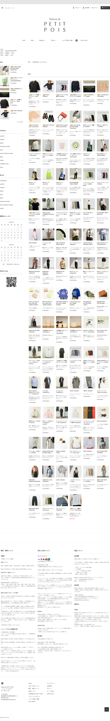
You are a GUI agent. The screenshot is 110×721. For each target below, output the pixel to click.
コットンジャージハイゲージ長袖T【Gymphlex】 (75, 421)
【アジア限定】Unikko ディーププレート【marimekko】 (75, 155)
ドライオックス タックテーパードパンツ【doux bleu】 (61, 214)
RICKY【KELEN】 (16, 111)
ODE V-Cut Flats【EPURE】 (48, 125)
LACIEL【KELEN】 (60, 480)
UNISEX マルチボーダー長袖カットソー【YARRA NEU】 (89, 362)
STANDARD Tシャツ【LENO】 (16, 89)
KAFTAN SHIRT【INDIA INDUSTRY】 (102, 213)
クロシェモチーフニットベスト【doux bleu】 (75, 452)
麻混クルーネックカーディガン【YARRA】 (76, 95)
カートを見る (50, 691)
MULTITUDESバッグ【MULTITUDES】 (101, 154)
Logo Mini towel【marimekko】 (102, 95)
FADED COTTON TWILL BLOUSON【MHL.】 (48, 452)
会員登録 (87, 7)
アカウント (78, 7)
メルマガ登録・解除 (67, 40)
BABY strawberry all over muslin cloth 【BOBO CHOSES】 (47, 303)
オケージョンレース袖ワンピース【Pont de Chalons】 (34, 362)
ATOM (33, 701)
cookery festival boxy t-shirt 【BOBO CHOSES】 (75, 303)
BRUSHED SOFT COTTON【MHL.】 (101, 302)
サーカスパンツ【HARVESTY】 (60, 391)
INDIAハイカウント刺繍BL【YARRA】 (88, 126)
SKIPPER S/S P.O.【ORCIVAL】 (60, 272)
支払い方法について (34, 686)
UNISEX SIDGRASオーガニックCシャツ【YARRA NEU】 (103, 362)
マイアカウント (51, 683)
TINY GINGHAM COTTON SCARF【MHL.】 (87, 303)
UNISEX (7, 53)
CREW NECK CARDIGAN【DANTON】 (35, 480)
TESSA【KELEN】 (87, 451)
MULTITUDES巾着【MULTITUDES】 (74, 183)
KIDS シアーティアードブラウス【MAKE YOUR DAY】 (34, 214)
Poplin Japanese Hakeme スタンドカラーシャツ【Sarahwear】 (34, 392)
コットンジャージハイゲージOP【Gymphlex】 (61, 421)
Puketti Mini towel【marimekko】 (34, 125)
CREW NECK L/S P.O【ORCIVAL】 (47, 480)
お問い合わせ (84, 40)
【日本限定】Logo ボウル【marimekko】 (76, 331)
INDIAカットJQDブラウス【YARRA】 (102, 126)
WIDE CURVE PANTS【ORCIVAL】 (102, 480)
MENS (6, 55)
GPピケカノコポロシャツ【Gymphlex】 (102, 272)
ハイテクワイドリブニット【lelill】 (75, 480)
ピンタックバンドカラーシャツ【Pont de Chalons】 (48, 362)
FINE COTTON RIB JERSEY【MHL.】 (60, 243)
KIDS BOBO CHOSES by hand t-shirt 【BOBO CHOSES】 (62, 303)
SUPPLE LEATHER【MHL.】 (60, 452)
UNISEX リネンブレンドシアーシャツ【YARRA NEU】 (48, 155)
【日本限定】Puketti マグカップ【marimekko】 (62, 154)
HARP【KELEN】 (33, 243)
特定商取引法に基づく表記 (36, 693)
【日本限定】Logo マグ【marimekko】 (47, 331)
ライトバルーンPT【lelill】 (46, 243)
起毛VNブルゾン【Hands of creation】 (34, 421)
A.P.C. (12, 52)
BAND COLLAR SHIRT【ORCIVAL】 (34, 331)
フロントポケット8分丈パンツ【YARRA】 (35, 452)
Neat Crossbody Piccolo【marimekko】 (62, 125)
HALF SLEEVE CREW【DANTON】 (102, 452)
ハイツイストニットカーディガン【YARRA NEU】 (88, 184)
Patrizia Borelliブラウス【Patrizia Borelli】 (102, 243)
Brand (53, 40)
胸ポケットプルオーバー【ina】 (88, 272)
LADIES (7, 52)
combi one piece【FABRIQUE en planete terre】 (48, 214)
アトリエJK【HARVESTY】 (46, 391)
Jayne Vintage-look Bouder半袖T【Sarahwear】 (15, 68)
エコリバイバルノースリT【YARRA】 (103, 183)
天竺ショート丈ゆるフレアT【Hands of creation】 (48, 422)
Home (23, 40)
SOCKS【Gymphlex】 (102, 421)
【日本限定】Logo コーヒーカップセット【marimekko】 (62, 332)
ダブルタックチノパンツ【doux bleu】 (48, 509)
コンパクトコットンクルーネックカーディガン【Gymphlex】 (88, 422)
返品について (32, 691)
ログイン (96, 7)
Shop (32, 40)
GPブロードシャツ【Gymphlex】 (74, 272)
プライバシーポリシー (34, 696)
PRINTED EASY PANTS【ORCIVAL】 (34, 272)
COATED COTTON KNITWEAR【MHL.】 (88, 243)
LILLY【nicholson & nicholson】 (88, 213)
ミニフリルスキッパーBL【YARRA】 (75, 361)
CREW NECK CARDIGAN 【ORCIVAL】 (45, 273)
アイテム (105, 7)
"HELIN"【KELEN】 (74, 390)
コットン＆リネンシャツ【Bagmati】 (75, 243)
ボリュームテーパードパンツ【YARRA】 (88, 480)
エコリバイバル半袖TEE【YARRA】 (62, 95)
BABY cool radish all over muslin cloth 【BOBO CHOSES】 (34, 303)
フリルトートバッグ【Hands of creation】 (102, 391)
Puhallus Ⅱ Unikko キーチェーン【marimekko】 (89, 331)
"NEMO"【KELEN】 (88, 390)
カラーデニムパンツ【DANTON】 (60, 509)
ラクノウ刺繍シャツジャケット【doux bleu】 (16, 101)
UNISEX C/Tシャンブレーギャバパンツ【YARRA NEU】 (75, 214)
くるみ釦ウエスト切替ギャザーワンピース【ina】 (62, 361)
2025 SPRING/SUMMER (11, 50)
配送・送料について (34, 688)
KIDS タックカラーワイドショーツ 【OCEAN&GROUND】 (16, 79)
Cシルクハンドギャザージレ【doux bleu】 (35, 154)
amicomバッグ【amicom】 (86, 154)
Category (42, 40)
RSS (30, 701)
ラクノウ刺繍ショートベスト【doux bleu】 (76, 509)
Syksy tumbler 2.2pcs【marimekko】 (102, 331)
